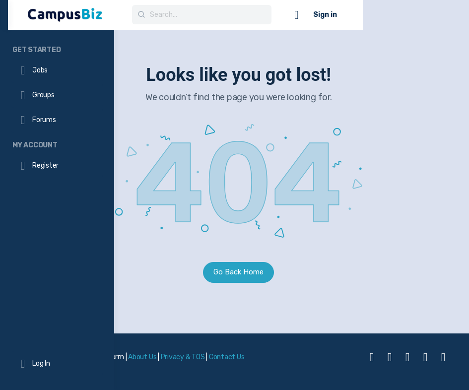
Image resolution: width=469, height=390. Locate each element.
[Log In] (57, 363)
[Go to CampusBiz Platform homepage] (171, 14)
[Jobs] (57, 70)
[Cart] (403, 15)
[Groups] (57, 95)
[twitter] (443, 362)
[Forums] (57, 120)
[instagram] (390, 362)
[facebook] (372, 362)
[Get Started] (57, 48)
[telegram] (425, 362)
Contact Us (152, 368)
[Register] (57, 165)
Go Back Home (292, 271)
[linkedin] (407, 362)
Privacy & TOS (289, 355)
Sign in (431, 14)
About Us (248, 355)
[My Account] (57, 143)
